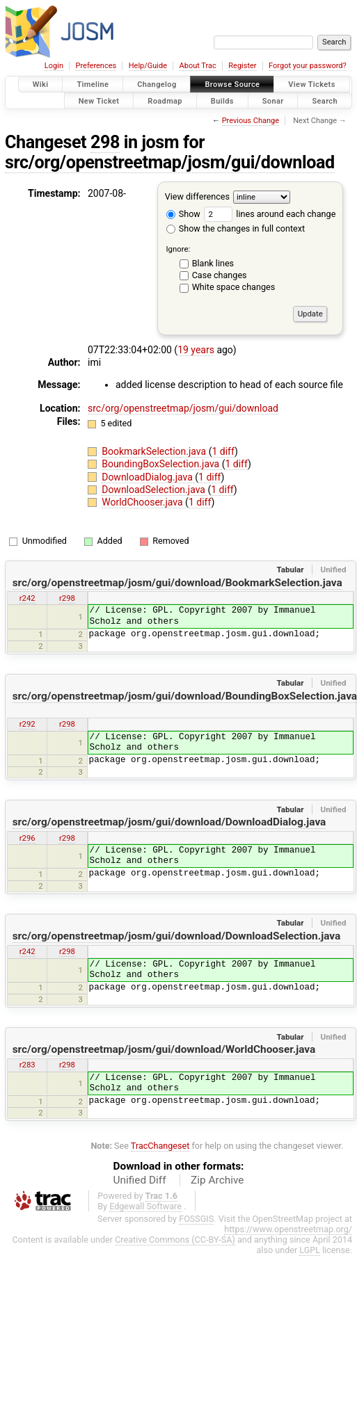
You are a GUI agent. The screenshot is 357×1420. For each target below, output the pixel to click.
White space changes (234, 287)
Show (183, 214)
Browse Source (232, 84)
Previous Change (250, 120)
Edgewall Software (145, 1206)
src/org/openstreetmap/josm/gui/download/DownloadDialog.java (169, 822)
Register (242, 65)
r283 (27, 1065)
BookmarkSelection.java (155, 451)
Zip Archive (217, 1180)
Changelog (156, 84)
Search (325, 100)
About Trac (198, 65)
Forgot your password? (308, 65)
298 (105, 142)
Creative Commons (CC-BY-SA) (175, 1239)
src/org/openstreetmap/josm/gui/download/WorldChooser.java (164, 1049)
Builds (222, 100)
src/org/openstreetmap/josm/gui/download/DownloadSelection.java (177, 936)
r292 (27, 724)
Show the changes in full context (235, 228)
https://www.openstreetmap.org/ (288, 1229)
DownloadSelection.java (154, 489)
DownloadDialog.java (148, 477)
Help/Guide (148, 65)
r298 (67, 598)
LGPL (309, 1250)
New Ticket (99, 100)
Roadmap (165, 100)
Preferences (95, 65)
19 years (195, 349)
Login (54, 65)
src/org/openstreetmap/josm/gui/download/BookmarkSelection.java (177, 582)
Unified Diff (139, 1180)
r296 (27, 838)
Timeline (93, 84)
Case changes (219, 275)
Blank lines (213, 263)
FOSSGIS (196, 1218)
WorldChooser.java (143, 502)
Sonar (273, 100)
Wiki (41, 84)
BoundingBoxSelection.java (161, 463)
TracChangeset (160, 1145)
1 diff (223, 451)
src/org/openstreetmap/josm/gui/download (170, 162)
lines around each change (269, 214)
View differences (197, 196)
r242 (27, 598)
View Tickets (311, 84)
